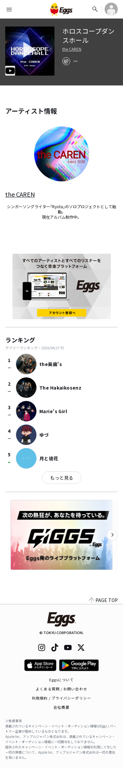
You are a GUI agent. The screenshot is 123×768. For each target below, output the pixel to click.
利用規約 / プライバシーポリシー (61, 698)
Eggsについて (61, 679)
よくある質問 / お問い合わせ (61, 688)
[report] (75, 61)
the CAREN (71, 49)
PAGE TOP (103, 600)
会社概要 (61, 707)
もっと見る (61, 477)
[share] (66, 61)
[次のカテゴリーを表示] (112, 534)
